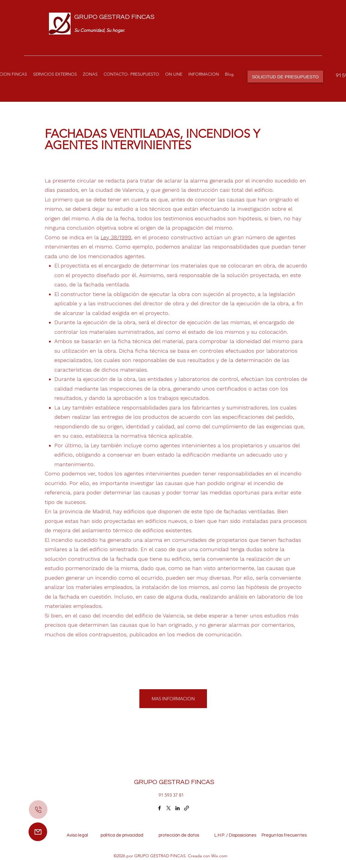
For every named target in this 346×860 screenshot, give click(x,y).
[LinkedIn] (178, 808)
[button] (55, 74)
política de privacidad (124, 835)
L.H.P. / (218, 835)
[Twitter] (168, 808)
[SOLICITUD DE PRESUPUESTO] (285, 77)
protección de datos (179, 835)
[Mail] (38, 831)
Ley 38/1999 (116, 237)
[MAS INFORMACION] (173, 698)
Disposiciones (242, 835)
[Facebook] (159, 808)
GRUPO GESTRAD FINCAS (114, 17)
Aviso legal (79, 835)
